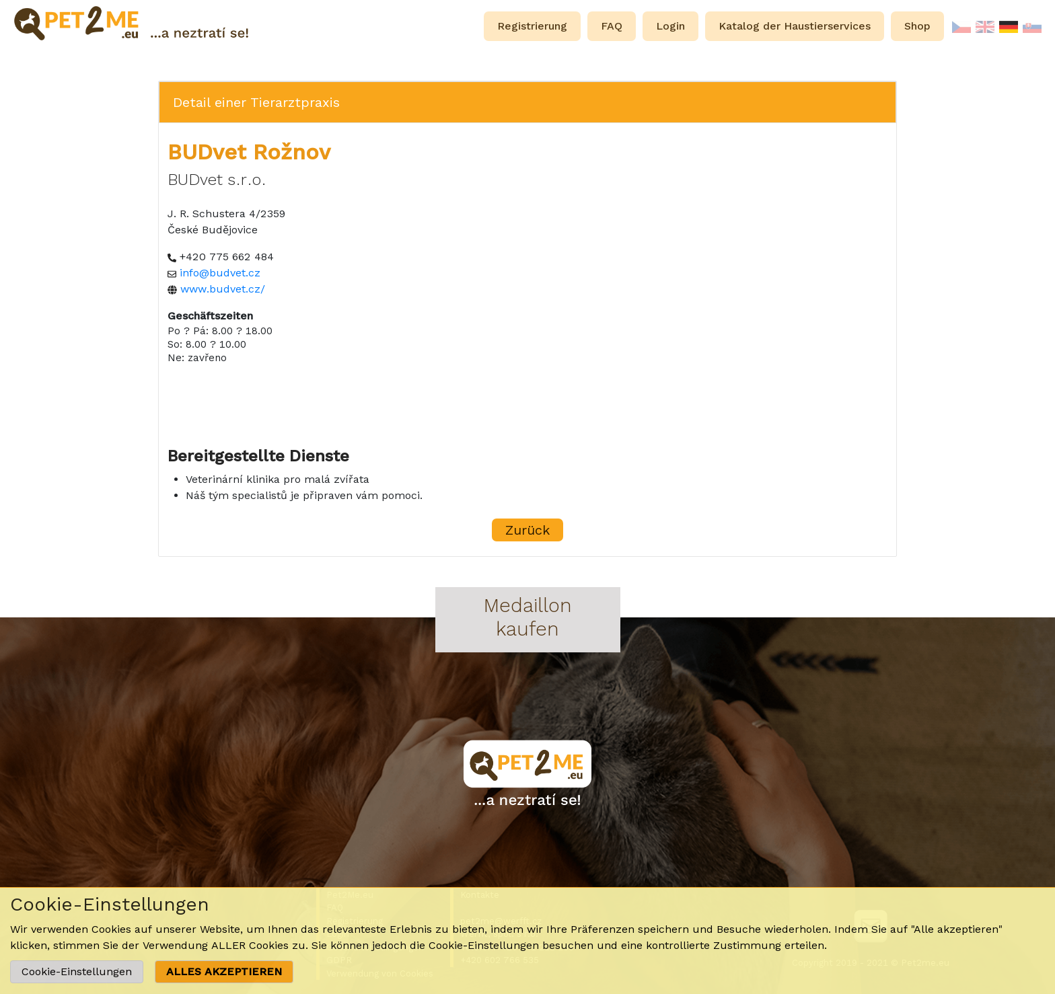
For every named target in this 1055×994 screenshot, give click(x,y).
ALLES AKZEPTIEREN (224, 971)
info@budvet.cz (220, 272)
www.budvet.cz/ (222, 288)
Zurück (527, 530)
